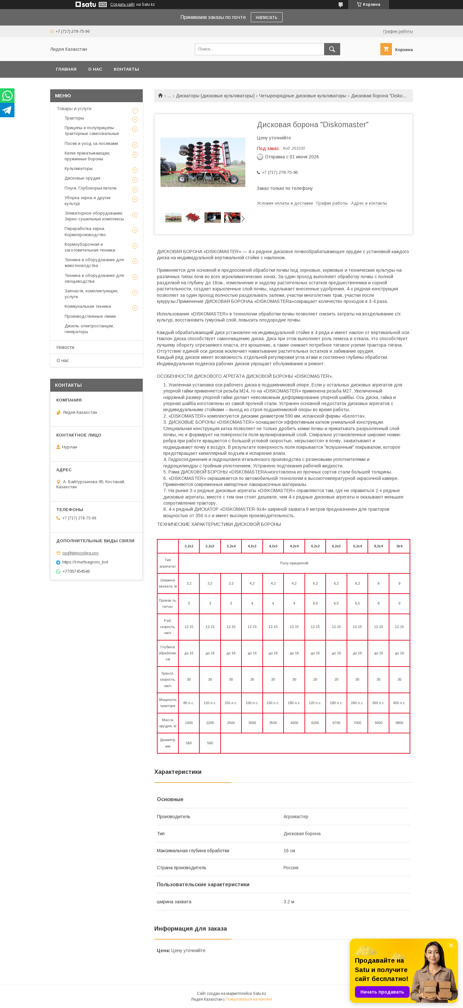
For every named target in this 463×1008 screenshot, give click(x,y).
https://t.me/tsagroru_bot (85, 562)
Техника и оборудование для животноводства (94, 262)
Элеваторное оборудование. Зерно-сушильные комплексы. (95, 216)
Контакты (126, 69)
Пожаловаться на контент (248, 999)
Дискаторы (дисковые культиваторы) (215, 95)
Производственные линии (90, 316)
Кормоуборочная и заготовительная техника (90, 247)
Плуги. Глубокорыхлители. (91, 188)
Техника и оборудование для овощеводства (94, 278)
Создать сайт (122, 4)
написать (266, 17)
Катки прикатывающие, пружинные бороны (87, 156)
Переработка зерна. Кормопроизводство (85, 231)
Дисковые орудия (82, 178)
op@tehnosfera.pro (80, 553)
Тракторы (74, 118)
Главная (66, 69)
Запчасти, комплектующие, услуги (91, 293)
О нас (95, 69)
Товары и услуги (74, 108)
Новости (65, 347)
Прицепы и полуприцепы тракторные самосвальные (92, 130)
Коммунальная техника (88, 306)
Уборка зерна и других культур (88, 200)
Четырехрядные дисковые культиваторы (302, 95)
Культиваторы (79, 168)
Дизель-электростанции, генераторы (89, 328)
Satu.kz (259, 993)
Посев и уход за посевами (91, 143)
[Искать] (332, 49)
